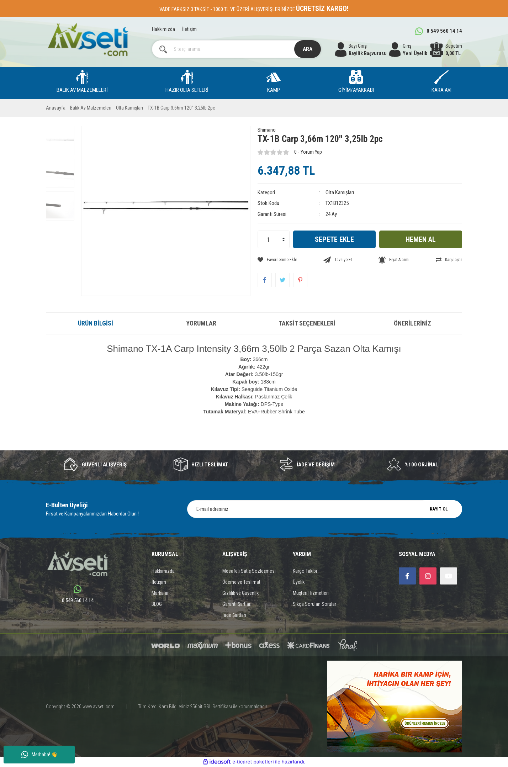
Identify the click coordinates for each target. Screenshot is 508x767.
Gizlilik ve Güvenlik (240, 593)
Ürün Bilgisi (95, 323)
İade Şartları (234, 615)
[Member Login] (408, 49)
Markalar (160, 593)
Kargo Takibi (305, 571)
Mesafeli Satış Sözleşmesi (249, 571)
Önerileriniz (412, 323)
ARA (307, 49)
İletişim (189, 29)
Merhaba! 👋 (39, 754)
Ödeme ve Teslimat (241, 582)
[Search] (236, 49)
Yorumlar (201, 323)
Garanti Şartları (237, 604)
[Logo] (88, 39)
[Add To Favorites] (277, 259)
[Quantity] (274, 239)
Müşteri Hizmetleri (311, 593)
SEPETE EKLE (334, 239)
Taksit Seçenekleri (307, 323)
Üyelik (299, 582)
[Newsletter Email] (324, 509)
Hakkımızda (163, 29)
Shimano (267, 130)
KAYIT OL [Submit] (439, 509)
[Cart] (446, 49)
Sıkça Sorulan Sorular (314, 604)
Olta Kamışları (340, 192)
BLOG (157, 604)
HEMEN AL (421, 239)
